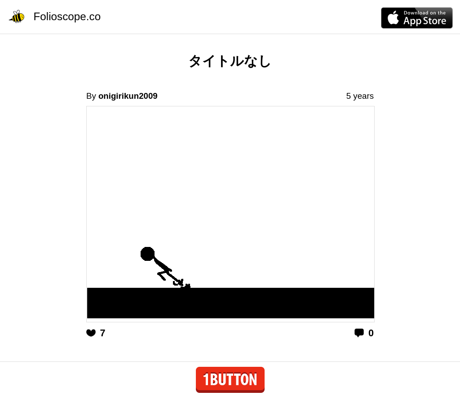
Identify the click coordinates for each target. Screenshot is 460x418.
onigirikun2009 (128, 96)
